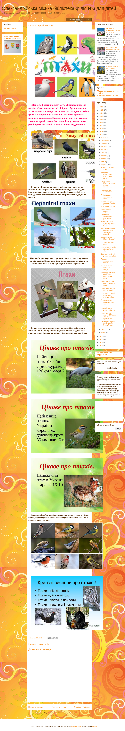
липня (103, 152)
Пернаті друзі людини (106, 211)
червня (104, 156)
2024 (101, 113)
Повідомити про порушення (104, 353)
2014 (101, 342)
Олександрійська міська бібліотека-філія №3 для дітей (59, 8)
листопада (105, 140)
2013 (101, 346)
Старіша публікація (82, 707)
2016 (101, 336)
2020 (101, 125)
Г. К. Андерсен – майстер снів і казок (107, 197)
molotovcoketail (76, 726)
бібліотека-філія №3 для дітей (108, 92)
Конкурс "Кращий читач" (107, 168)
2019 (101, 128)
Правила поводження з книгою (107, 261)
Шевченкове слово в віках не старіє (108, 289)
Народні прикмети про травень (113, 67)
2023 (101, 116)
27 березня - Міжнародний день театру (106, 217)
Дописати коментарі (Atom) (65, 713)
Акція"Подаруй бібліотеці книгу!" (108, 238)
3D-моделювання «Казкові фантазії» (12, 37)
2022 (101, 119)
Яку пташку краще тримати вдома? (108, 203)
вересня (104, 146)
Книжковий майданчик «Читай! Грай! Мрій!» (113, 30)
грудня (104, 137)
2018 (101, 131)
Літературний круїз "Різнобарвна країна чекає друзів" (108, 275)
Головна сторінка (59, 707)
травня (104, 159)
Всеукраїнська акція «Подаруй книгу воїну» (108, 249)
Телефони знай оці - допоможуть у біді (108, 255)
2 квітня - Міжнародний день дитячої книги (106, 175)
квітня (103, 162)
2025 (101, 110)
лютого (104, 329)
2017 (101, 134)
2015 (101, 339)
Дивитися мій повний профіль (108, 96)
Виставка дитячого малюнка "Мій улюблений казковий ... (108, 231)
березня (104, 165)
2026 (101, 107)
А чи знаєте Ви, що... (108, 207)
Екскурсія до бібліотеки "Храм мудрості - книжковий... (108, 184)
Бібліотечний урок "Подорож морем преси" (108, 283)
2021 (101, 122)
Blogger (94, 726)
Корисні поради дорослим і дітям (108, 309)
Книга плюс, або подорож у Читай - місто (108, 223)
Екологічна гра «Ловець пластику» (113, 48)
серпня (104, 149)
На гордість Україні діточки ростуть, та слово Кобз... (108, 295)
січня (103, 332)
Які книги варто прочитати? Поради (106, 268)
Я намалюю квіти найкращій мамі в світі (108, 302)
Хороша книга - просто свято (106, 191)
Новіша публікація (35, 707)
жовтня (104, 143)
